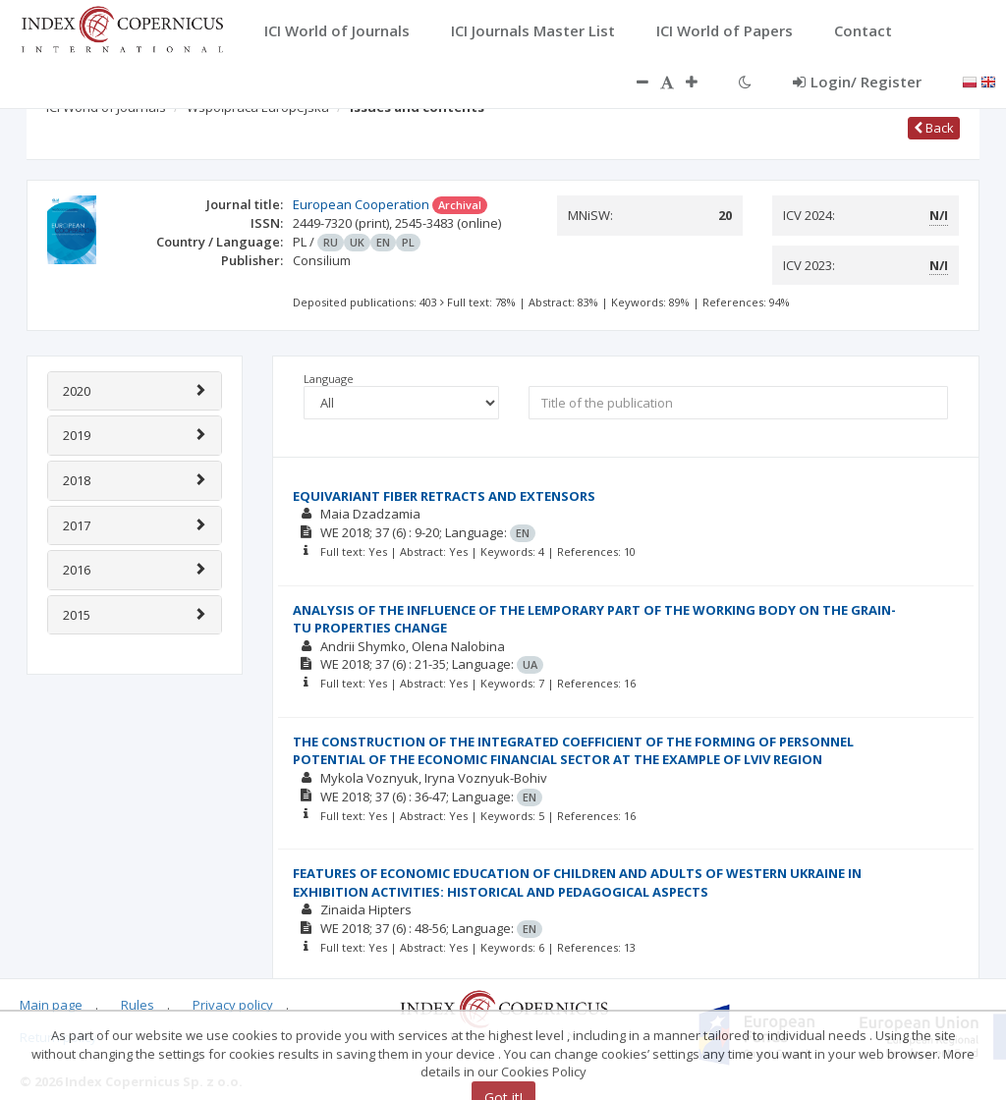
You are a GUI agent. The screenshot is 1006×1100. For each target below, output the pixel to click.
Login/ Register (857, 81)
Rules (137, 1005)
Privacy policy (233, 1005)
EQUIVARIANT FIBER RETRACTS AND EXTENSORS (444, 496)
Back (934, 128)
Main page (51, 1005)
